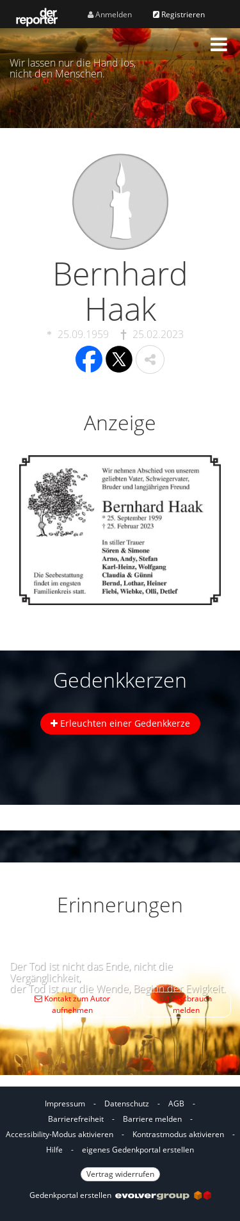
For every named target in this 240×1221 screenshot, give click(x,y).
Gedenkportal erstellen (120, 1195)
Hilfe (54, 1149)
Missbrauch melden (186, 1004)
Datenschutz (126, 1103)
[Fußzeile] (120, 1137)
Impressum (65, 1103)
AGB (176, 1103)
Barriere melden (152, 1118)
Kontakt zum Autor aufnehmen (72, 1004)
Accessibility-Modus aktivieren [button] (59, 1134)
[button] (219, 44)
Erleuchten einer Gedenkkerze (120, 723)
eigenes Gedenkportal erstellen (138, 1149)
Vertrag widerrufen (120, 1173)
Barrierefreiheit (76, 1118)
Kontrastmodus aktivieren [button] (178, 1134)
